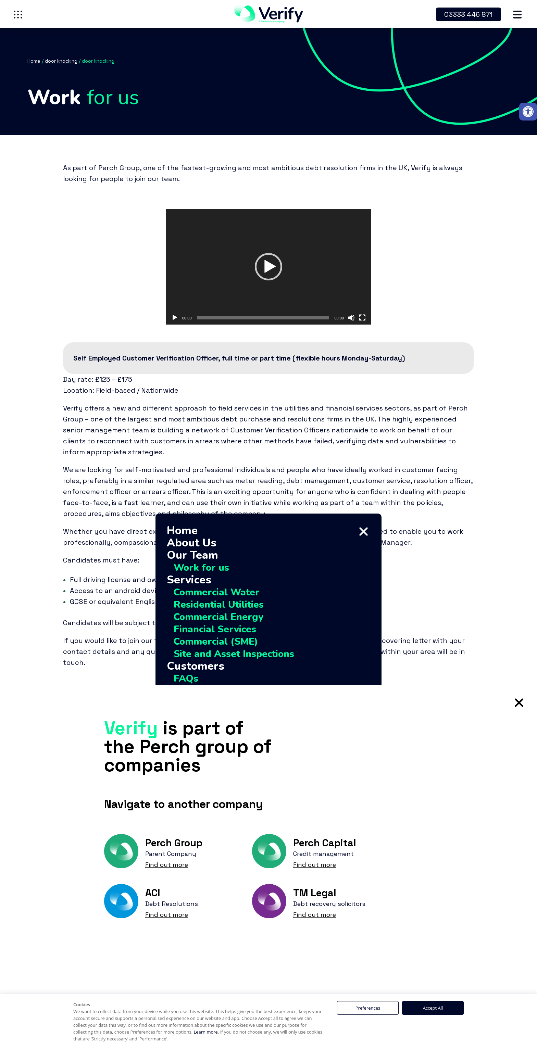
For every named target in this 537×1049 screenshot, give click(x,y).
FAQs (186, 678)
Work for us (201, 567)
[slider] (263, 317)
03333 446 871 (468, 14)
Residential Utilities (219, 604)
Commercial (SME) (216, 641)
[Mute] (351, 317)
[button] (528, 112)
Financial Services (215, 629)
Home (182, 530)
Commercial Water (217, 592)
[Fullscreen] (362, 317)
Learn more (205, 1032)
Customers (195, 666)
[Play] (174, 317)
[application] (268, 267)
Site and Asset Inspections (234, 653)
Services (189, 579)
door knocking (61, 61)
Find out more (166, 865)
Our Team (192, 555)
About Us (191, 543)
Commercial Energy (218, 616)
